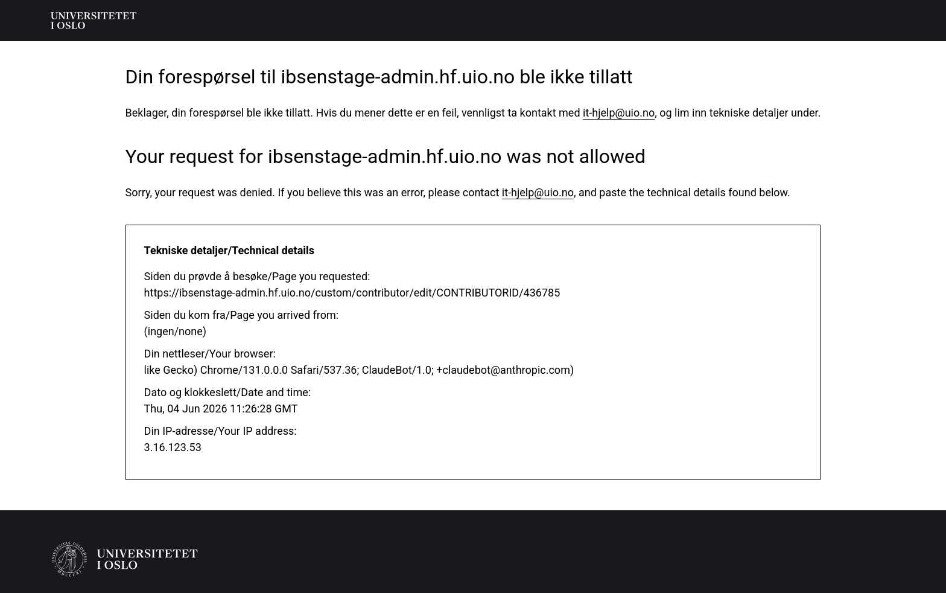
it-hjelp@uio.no (619, 112)
